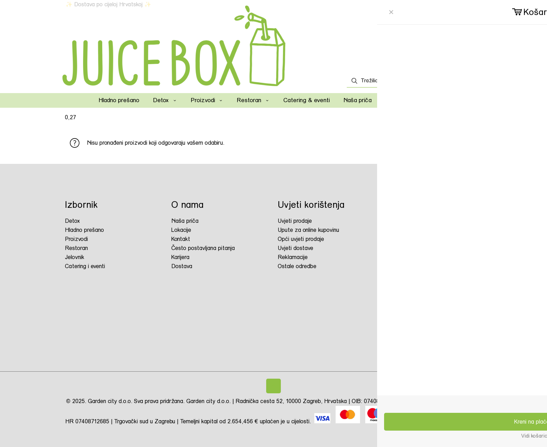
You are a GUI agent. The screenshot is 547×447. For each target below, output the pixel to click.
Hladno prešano (84, 230)
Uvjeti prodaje (295, 221)
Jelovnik (74, 257)
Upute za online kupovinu (308, 230)
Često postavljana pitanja (203, 248)
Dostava (181, 266)
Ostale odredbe (297, 266)
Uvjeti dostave (295, 248)
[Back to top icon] (273, 386)
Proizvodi (76, 239)
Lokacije (181, 230)
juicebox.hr (412, 223)
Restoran (76, 248)
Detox (72, 221)
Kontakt (180, 239)
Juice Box (409, 249)
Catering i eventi (85, 266)
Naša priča (184, 221)
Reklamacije (293, 257)
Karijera (180, 257)
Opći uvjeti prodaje (301, 239)
